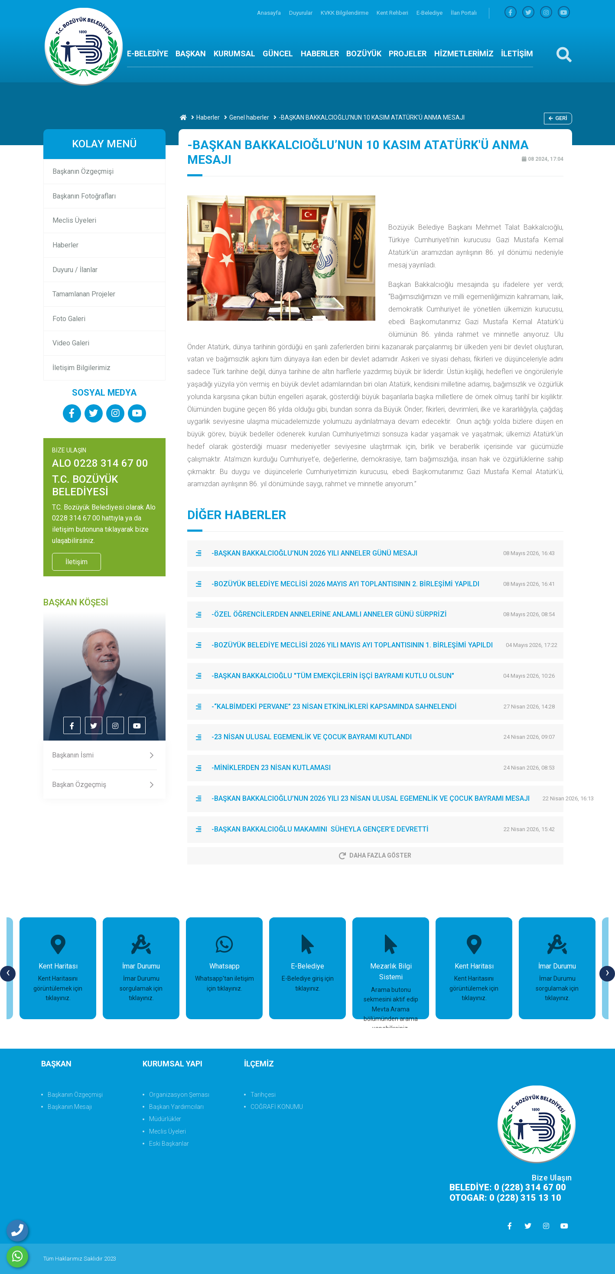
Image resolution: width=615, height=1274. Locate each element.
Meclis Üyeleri (74, 220)
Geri (558, 118)
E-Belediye (430, 13)
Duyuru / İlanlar (75, 270)
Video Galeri (70, 343)
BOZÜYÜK (363, 53)
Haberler (208, 117)
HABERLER (320, 53)
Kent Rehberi (393, 13)
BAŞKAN (191, 53)
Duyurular (301, 13)
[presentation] (8, 974)
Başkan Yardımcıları (176, 1106)
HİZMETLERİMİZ (464, 53)
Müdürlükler (165, 1118)
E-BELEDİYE (147, 53)
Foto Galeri (68, 319)
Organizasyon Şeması (179, 1094)
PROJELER (407, 53)
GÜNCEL (278, 53)
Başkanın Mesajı (70, 1106)
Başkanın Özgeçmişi (83, 171)
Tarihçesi (263, 1094)
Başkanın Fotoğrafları (84, 196)
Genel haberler (249, 117)
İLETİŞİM (517, 53)
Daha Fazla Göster (375, 855)
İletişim (76, 562)
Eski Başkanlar (169, 1143)
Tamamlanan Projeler (83, 294)
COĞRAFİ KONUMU (277, 1106)
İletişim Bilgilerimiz (81, 368)
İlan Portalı (464, 13)
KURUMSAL (234, 53)
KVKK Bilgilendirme (345, 13)
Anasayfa (269, 13)
